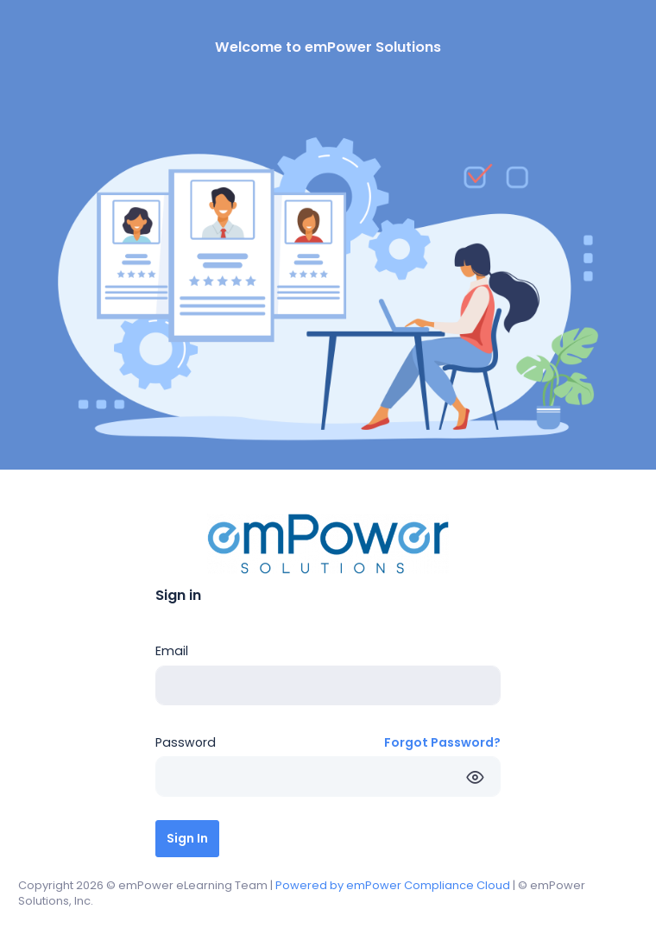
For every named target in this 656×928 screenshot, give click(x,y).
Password (185, 742)
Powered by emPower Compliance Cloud (392, 885)
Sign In (187, 838)
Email (171, 651)
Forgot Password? (442, 742)
